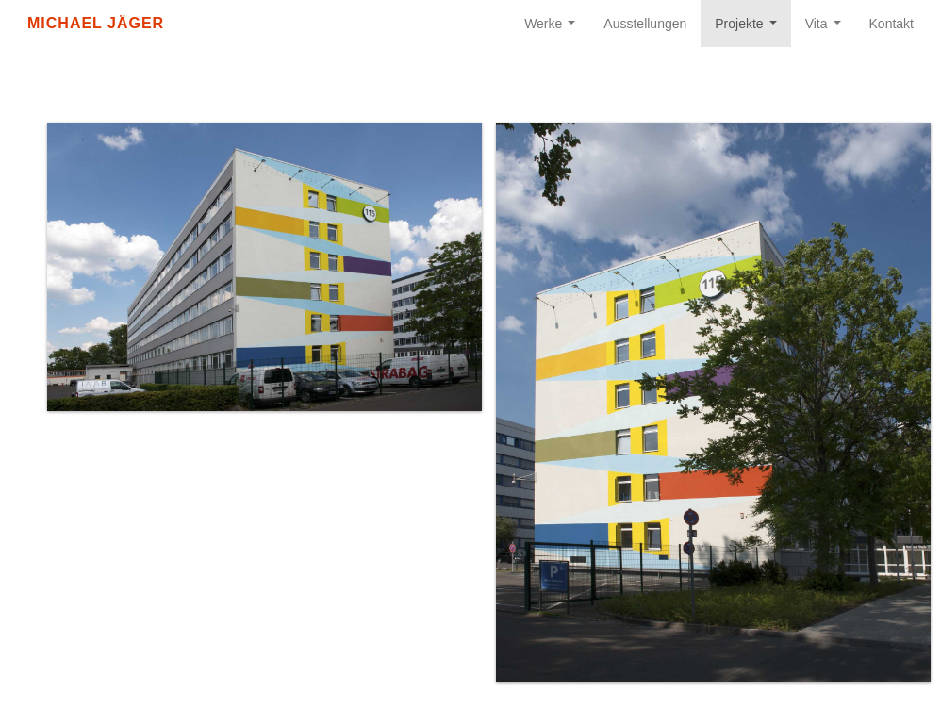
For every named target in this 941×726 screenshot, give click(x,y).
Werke (553, 28)
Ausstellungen (644, 23)
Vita (827, 28)
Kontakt (891, 23)
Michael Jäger (95, 23)
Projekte (749, 28)
